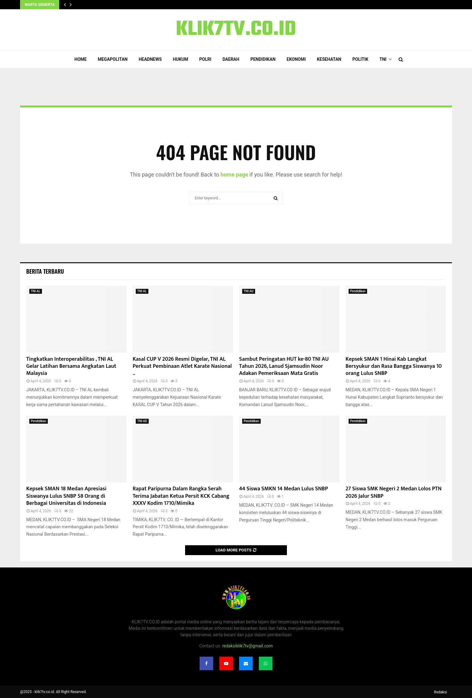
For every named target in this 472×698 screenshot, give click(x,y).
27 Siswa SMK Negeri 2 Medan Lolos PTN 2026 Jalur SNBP (393, 492)
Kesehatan (329, 59)
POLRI (205, 59)
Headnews (150, 59)
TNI (383, 59)
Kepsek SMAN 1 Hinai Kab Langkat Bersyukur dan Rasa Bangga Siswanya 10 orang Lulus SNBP (394, 366)
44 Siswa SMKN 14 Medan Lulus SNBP (283, 488)
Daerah (230, 59)
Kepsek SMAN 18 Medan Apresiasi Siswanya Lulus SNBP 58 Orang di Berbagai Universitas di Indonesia (66, 496)
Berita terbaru (45, 271)
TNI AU (249, 291)
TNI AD (142, 421)
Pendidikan (262, 59)
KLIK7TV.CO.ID (236, 30)
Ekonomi (296, 59)
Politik (360, 59)
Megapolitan (112, 59)
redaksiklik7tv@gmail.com (247, 645)
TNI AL (35, 291)
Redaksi (440, 692)
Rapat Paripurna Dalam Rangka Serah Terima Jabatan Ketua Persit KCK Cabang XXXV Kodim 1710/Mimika (181, 496)
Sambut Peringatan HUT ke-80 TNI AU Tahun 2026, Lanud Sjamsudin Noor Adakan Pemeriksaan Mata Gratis (284, 366)
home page (234, 174)
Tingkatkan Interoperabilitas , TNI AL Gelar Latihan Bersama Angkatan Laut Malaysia (71, 366)
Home (80, 59)
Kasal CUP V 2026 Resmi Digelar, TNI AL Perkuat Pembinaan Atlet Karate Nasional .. (182, 366)
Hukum (180, 59)
